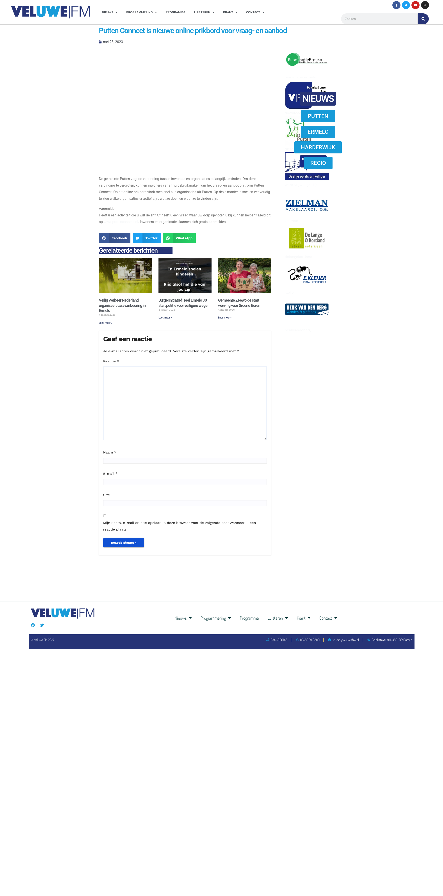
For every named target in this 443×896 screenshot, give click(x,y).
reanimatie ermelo (300, 77)
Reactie (111, 361)
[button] (115, 238)
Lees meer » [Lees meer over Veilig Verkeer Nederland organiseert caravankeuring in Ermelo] (105, 322)
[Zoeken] (423, 18)
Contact (255, 12)
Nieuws (109, 12)
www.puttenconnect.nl (121, 222)
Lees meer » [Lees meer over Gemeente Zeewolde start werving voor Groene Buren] (225, 317)
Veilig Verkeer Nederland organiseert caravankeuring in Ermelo (122, 305)
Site (106, 495)
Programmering (141, 12)
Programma (175, 12)
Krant (230, 12)
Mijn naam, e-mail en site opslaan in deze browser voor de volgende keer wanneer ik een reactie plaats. (179, 526)
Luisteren (204, 12)
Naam (109, 452)
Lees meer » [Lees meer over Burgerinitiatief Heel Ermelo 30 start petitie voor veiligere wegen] (165, 317)
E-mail (110, 473)
